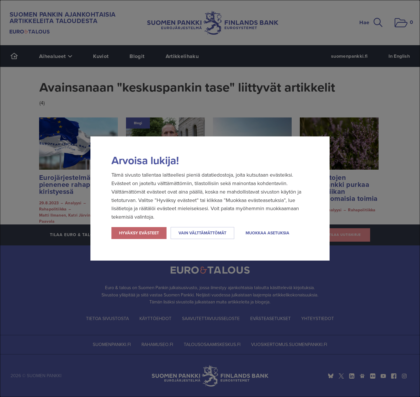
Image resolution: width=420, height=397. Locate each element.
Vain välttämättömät (202, 233)
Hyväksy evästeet (139, 233)
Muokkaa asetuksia (267, 233)
